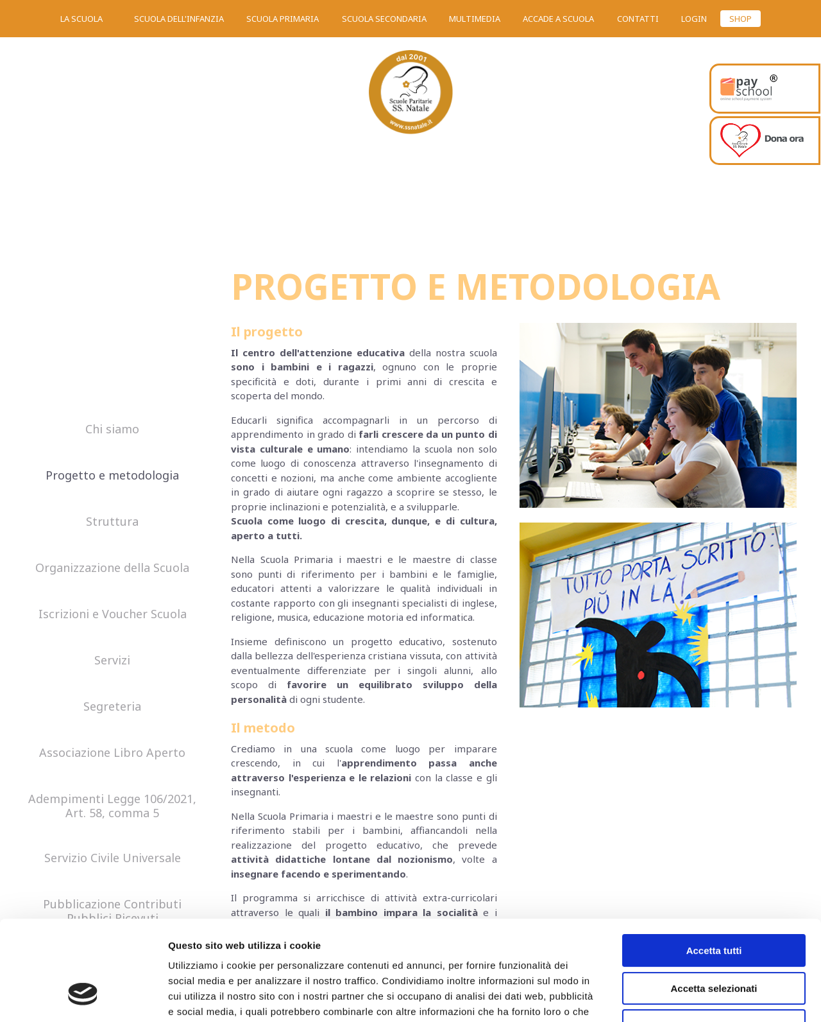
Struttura (112, 522)
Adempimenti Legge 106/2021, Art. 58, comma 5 (112, 806)
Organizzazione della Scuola (112, 568)
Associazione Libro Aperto (112, 753)
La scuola (81, 18)
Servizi (112, 661)
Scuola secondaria (384, 18)
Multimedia (474, 18)
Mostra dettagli (674, 996)
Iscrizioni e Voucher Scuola (112, 614)
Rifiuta (714, 940)
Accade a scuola (558, 18)
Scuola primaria (282, 18)
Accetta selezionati (713, 902)
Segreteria (112, 707)
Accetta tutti (714, 865)
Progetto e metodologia (112, 476)
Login (694, 18)
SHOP (740, 18)
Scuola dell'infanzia (179, 18)
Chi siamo (112, 429)
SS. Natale (410, 96)
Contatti (638, 18)
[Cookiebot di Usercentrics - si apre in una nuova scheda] (83, 997)
